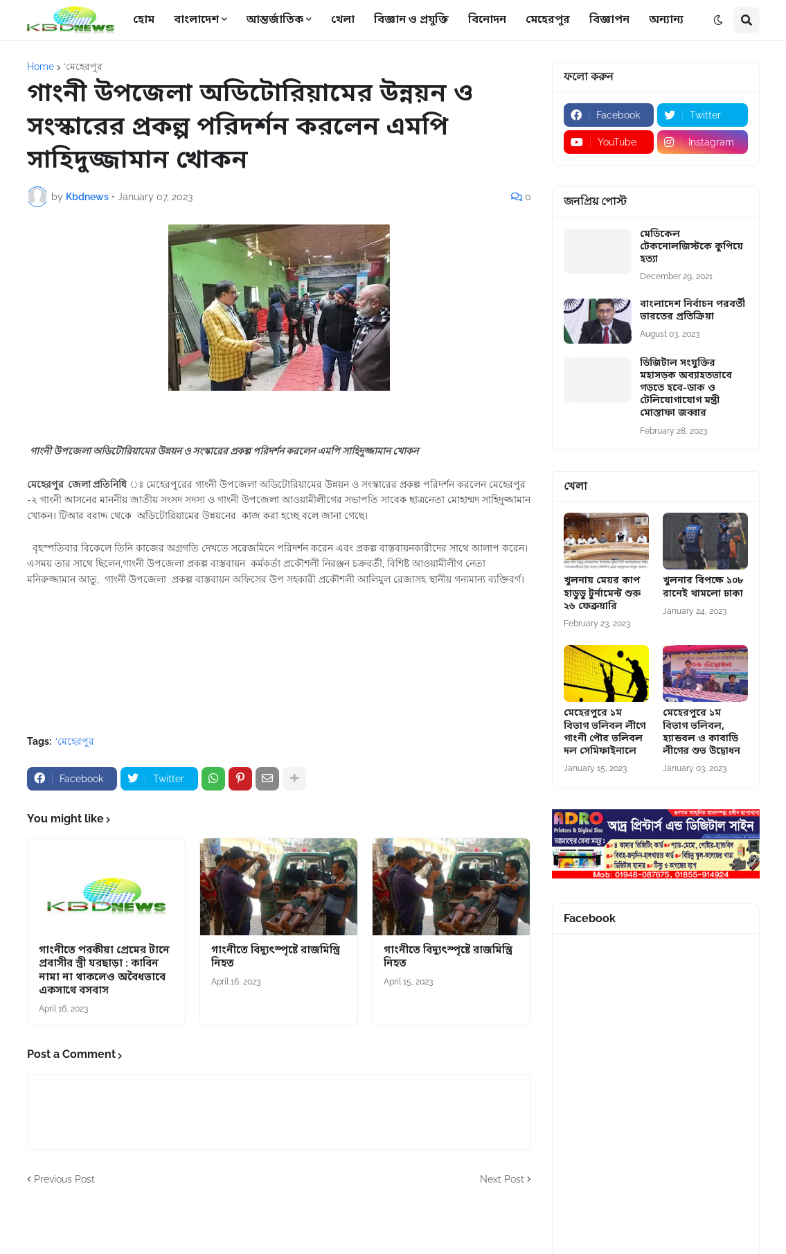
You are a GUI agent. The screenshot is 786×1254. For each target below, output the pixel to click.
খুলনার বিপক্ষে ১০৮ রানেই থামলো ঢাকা (703, 587)
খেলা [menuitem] (343, 20)
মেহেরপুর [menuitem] (548, 20)
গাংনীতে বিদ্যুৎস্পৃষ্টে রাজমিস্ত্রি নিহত (275, 957)
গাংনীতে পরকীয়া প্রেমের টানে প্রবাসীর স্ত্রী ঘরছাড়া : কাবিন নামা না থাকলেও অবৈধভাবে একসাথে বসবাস (104, 971)
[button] (718, 20)
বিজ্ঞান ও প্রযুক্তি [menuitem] (411, 20)
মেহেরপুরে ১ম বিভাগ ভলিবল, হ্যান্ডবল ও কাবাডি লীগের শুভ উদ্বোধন (701, 732)
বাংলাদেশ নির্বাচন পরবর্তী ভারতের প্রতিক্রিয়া (692, 311)
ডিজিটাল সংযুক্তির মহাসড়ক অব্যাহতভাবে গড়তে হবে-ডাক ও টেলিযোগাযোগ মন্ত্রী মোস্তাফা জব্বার (686, 389)
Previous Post (64, 1179)
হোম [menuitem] (143, 20)
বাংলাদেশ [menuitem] (196, 20)
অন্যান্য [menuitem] (666, 20)
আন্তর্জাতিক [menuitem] (275, 20)
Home (40, 66)
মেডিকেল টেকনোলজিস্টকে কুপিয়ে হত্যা (691, 247)
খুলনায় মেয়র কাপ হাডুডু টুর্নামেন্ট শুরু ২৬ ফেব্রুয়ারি (602, 593)
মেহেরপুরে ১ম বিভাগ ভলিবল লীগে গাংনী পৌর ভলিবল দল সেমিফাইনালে (604, 732)
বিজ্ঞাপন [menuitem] (609, 20)
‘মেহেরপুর (83, 66)
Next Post (502, 1179)
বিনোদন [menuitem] (487, 20)
